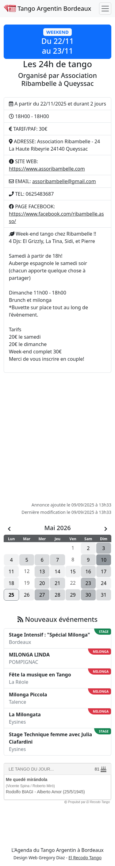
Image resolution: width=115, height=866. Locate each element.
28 (57, 594)
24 (103, 583)
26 (26, 594)
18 (11, 583)
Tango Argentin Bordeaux (47, 8)
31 (103, 594)
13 (42, 571)
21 (57, 583)
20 (42, 583)
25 (11, 594)
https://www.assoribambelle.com (47, 168)
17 (103, 571)
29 (72, 594)
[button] (57, 42)
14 (57, 571)
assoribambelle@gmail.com (64, 181)
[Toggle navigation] (105, 8)
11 (11, 571)
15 (72, 571)
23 (88, 583)
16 (88, 571)
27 (42, 594)
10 (103, 559)
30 (88, 594)
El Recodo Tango (85, 857)
